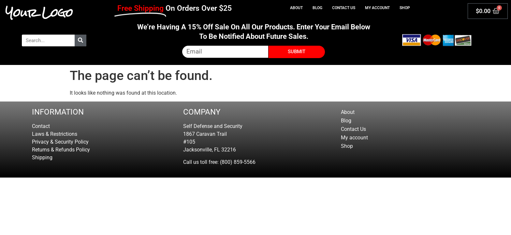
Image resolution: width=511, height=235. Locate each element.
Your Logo (39, 12)
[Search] (80, 40)
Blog (317, 8)
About (296, 8)
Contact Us (343, 8)
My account (377, 8)
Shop (405, 8)
